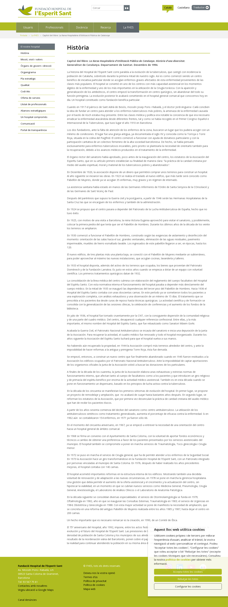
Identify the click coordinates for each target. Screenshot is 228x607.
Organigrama (28, 70)
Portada (23, 33)
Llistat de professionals (33, 102)
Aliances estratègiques (33, 108)
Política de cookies (94, 582)
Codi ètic (25, 89)
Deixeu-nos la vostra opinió (99, 570)
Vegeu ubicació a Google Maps (36, 587)
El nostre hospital (30, 44)
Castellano (184, 7)
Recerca (149, 26)
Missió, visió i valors (32, 57)
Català (168, 8)
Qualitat (25, 82)
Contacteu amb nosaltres (32, 583)
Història (25, 50)
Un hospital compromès (34, 114)
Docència (113, 26)
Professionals (72, 26)
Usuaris (33, 26)
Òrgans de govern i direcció (36, 63)
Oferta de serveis (30, 95)
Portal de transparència (34, 127)
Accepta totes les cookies (188, 571)
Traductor (199, 7)
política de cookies (178, 559)
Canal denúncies (27, 597)
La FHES (184, 26)
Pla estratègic (28, 76)
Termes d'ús (90, 574)
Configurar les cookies (188, 586)
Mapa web (89, 586)
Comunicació (28, 121)
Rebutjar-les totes (188, 579)
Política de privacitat (95, 579)
